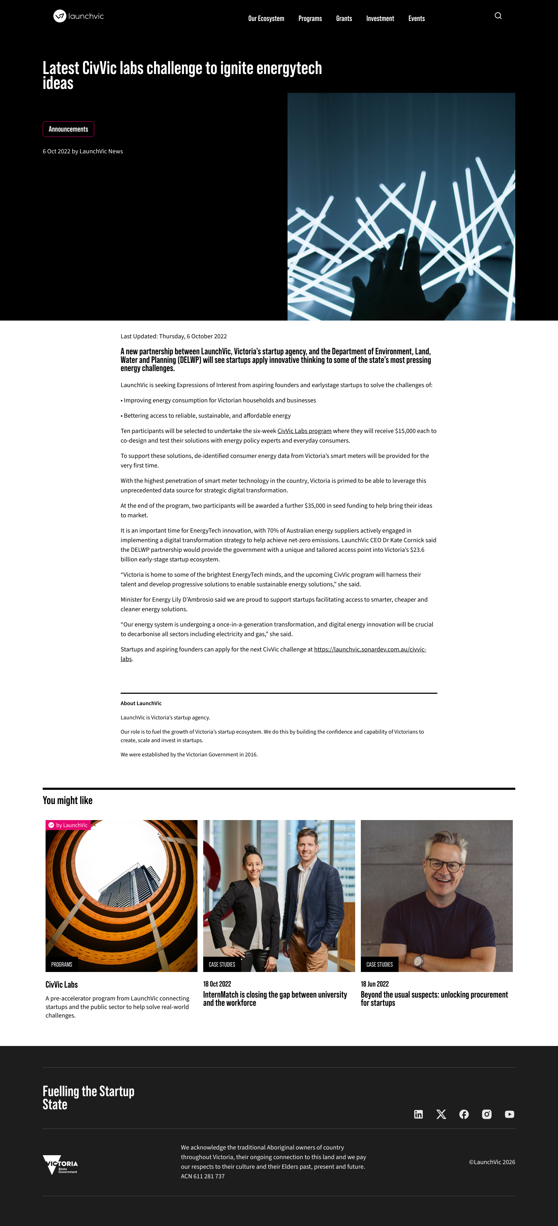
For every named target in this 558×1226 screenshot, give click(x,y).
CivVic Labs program (305, 431)
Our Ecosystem (266, 18)
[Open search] (498, 15)
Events (417, 18)
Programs (310, 18)
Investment (380, 18)
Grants (344, 18)
